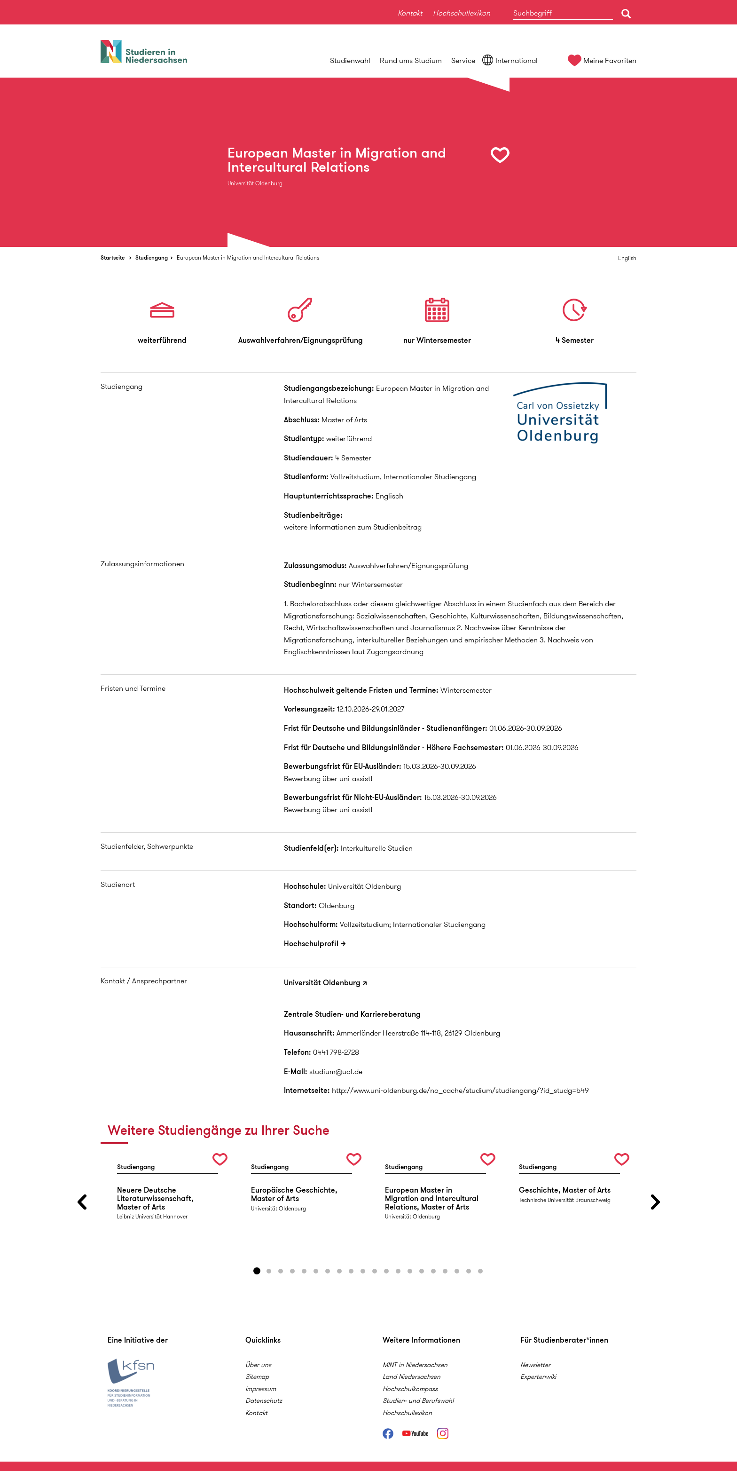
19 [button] (468, 1271)
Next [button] (655, 1202)
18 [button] (457, 1271)
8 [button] (339, 1271)
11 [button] (374, 1271)
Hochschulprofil (311, 943)
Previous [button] (81, 1202)
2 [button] (269, 1271)
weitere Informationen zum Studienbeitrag (353, 527)
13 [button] (398, 1271)
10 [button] (363, 1271)
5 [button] (304, 1271)
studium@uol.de (335, 1071)
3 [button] (280, 1271)
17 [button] (445, 1271)
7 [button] (327, 1271)
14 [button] (410, 1271)
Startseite (113, 257)
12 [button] (386, 1271)
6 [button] (316, 1271)
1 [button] (257, 1271)
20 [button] (480, 1271)
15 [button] (421, 1271)
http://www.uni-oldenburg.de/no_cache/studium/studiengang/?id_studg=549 (460, 1090)
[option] (368, 162)
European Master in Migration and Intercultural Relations (248, 257)
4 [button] (292, 1271)
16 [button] (433, 1271)
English (627, 258)
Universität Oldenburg (322, 982)
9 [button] (351, 1271)
